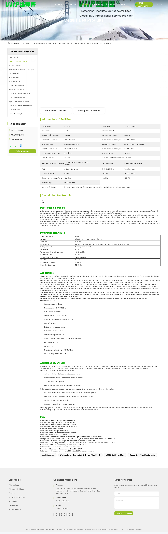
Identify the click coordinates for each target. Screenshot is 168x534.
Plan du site (50, 529)
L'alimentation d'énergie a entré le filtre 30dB (80, 455)
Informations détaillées (56, 110)
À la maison (60, 4)
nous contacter (124, 4)
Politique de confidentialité (35, 529)
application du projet (97, 4)
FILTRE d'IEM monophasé (36, 43)
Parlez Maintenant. (141, 4)
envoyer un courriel (124, 513)
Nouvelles (13, 501)
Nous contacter (15, 509)
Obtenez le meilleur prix (119, 98)
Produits (22, 43)
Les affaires (13, 505)
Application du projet (17, 497)
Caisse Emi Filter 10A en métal (142, 455)
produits (85, 4)
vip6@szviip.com (17, 135)
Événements (111, 4)
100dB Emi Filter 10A (115, 455)
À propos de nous (73, 4)
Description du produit (89, 110)
